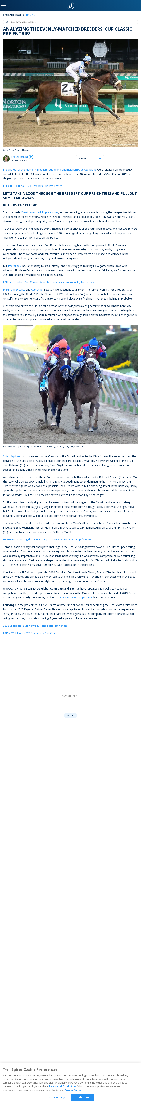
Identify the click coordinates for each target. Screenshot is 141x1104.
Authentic (36, 289)
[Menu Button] (3, 5)
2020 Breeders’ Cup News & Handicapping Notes (35, 625)
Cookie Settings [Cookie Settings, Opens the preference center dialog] (56, 1097)
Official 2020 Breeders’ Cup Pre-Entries (32, 186)
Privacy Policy (72, 1090)
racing (30, 15)
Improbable (15, 266)
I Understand (82, 1097)
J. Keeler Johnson (19, 156)
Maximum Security (14, 289)
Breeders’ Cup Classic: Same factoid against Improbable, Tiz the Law (49, 282)
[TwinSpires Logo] (70, 5)
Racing (70, 715)
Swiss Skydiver (11, 456)
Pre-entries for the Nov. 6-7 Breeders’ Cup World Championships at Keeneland (49, 169)
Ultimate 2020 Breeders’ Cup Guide (30, 633)
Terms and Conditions (62, 1086)
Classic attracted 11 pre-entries (39, 212)
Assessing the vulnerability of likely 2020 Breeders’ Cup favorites (47, 539)
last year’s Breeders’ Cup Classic (74, 597)
